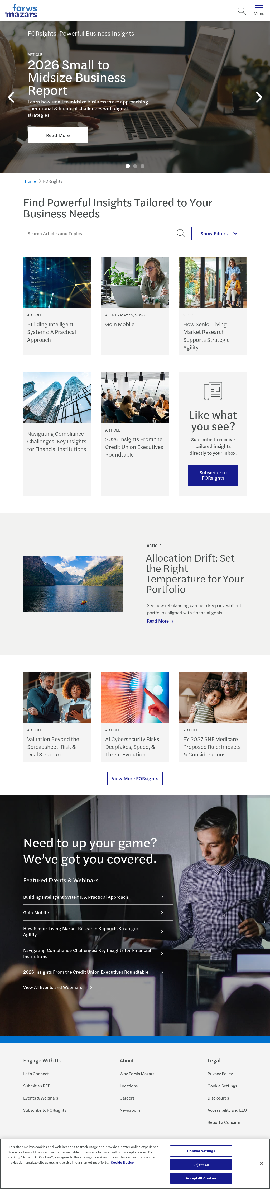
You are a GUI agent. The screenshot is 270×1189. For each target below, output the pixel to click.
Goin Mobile (96, 912)
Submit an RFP (36, 1086)
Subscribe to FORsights (213, 475)
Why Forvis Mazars (137, 1073)
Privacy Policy (220, 1073)
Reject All (201, 1164)
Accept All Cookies (201, 1178)
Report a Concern (224, 1122)
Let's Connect (36, 1073)
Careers (127, 1098)
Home (30, 181)
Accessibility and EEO (227, 1110)
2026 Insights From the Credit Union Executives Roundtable (96, 972)
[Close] (261, 1163)
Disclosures (218, 1098)
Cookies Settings (201, 1150)
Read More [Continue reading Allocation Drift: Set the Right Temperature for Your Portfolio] (158, 621)
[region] (135, 1164)
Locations (129, 1086)
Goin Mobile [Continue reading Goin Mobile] (119, 324)
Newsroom (130, 1110)
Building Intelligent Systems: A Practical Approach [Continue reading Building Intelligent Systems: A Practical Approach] (51, 331)
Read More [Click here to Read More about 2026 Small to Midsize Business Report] (58, 120)
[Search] (242, 11)
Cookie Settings (222, 1086)
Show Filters (219, 233)
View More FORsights (135, 778)
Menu (259, 10)
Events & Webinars (40, 1098)
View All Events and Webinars (60, 987)
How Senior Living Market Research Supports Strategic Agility (96, 931)
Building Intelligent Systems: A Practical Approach (96, 897)
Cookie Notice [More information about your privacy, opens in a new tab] (122, 1162)
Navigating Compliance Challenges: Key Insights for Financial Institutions (96, 953)
